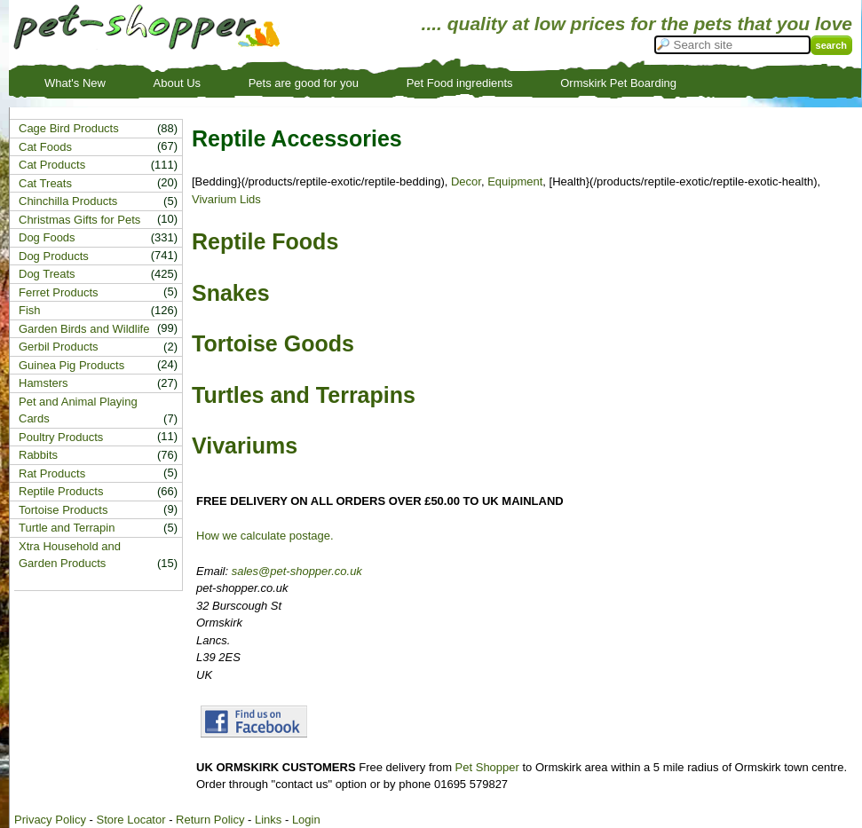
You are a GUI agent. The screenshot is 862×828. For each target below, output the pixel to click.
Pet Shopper (487, 767)
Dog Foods (47, 237)
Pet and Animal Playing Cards (78, 410)
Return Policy (210, 819)
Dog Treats (47, 273)
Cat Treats (45, 183)
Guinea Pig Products (71, 365)
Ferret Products (59, 292)
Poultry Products (61, 437)
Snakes (231, 292)
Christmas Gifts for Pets (79, 219)
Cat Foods (45, 147)
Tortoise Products (63, 510)
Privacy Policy (50, 819)
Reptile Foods (265, 241)
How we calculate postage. (265, 535)
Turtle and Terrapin (67, 527)
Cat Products (52, 164)
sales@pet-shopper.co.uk (297, 571)
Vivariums (244, 445)
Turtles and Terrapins (303, 394)
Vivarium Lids (226, 199)
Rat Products (52, 473)
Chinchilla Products (68, 201)
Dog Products (54, 256)
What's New (75, 83)
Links (268, 819)
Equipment (514, 181)
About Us (177, 83)
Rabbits (38, 454)
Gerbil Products (59, 346)
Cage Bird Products (69, 128)
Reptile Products (61, 491)
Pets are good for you (304, 83)
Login (306, 819)
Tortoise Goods (273, 343)
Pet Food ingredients (460, 83)
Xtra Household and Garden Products (70, 555)
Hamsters (43, 383)
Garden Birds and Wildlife (84, 328)
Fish (30, 310)
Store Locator (130, 819)
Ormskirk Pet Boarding (618, 83)
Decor (466, 181)
